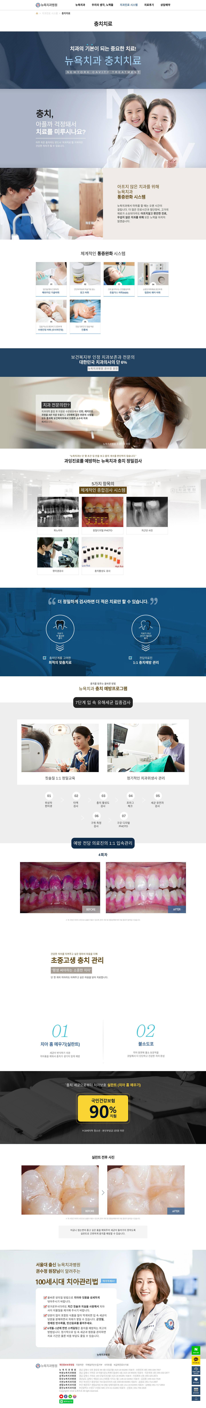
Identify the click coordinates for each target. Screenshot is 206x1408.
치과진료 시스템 (129, 5)
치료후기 (149, 5)
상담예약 (165, 5)
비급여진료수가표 (121, 1365)
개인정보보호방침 (66, 1365)
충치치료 (66, 13)
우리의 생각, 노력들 (102, 5)
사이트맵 (108, 1365)
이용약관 (80, 1365)
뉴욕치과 (80, 5)
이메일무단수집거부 (94, 1365)
